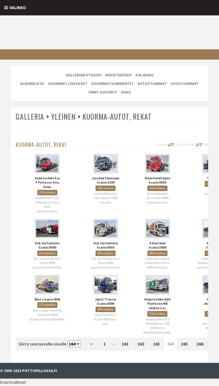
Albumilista (32, 83)
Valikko (17, 7)
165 (184, 344)
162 (140, 344)
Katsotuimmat (152, 83)
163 (156, 344)
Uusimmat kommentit (112, 83)
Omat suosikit (102, 92)
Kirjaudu (144, 75)
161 (125, 344)
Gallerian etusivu (84, 75)
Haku (126, 92)
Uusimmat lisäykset (67, 83)
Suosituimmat (185, 83)
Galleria (30, 116)
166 (199, 344)
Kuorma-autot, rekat (117, 116)
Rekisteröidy (118, 75)
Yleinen (63, 116)
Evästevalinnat (13, 382)
